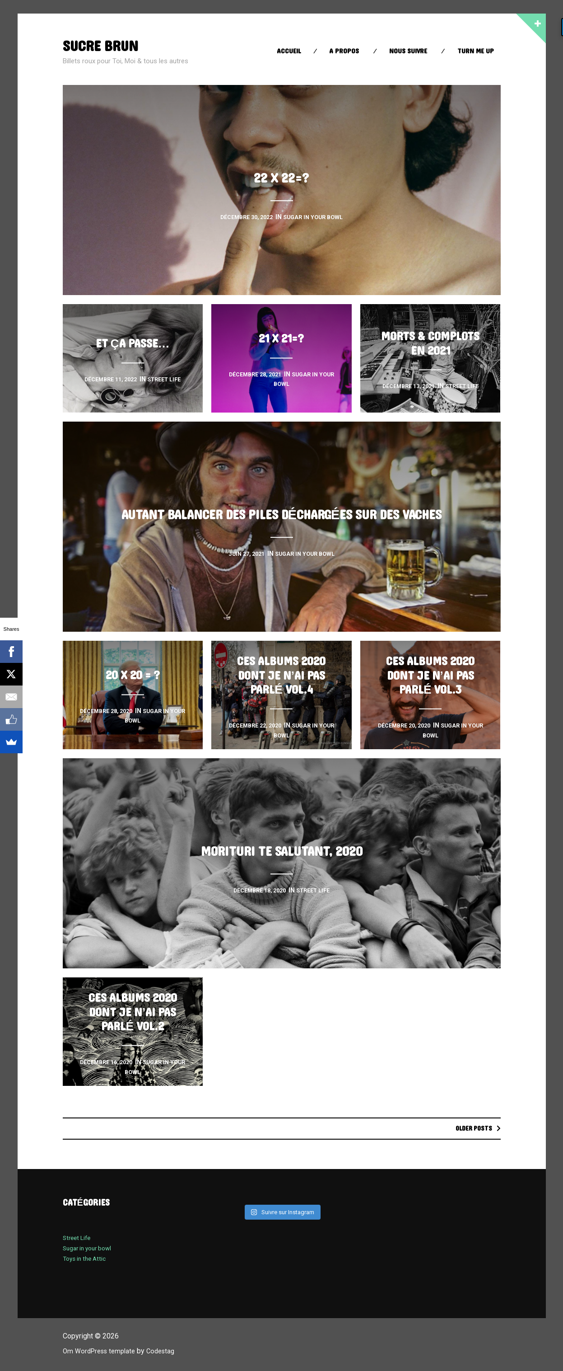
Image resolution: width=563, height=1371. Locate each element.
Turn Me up (475, 51)
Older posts (471, 1128)
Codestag (168, 1351)
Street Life (78, 1238)
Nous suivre (408, 51)
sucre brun (105, 46)
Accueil (289, 51)
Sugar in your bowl (90, 1248)
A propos (344, 51)
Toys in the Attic (87, 1259)
